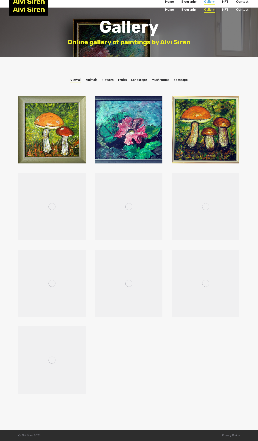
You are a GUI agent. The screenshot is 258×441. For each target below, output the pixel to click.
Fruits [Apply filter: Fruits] (122, 80)
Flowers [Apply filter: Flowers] (108, 80)
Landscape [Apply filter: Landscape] (139, 80)
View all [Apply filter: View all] (75, 80)
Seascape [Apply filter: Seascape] (181, 80)
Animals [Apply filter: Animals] (91, 80)
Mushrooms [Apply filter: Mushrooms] (160, 80)
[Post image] (52, 129)
